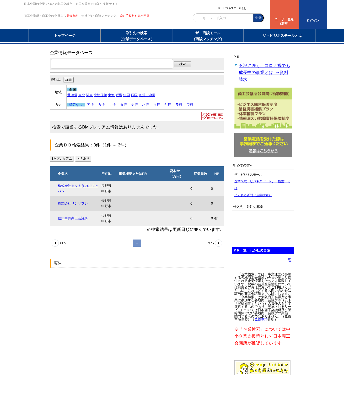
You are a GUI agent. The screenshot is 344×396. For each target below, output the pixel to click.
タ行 (123, 104)
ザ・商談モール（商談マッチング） (208, 36)
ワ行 (190, 104)
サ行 (112, 104)
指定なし (75, 104)
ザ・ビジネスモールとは (232, 8)
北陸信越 (100, 95)
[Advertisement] (85, 300)
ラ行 (179, 104)
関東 (89, 95)
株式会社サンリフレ (73, 203)
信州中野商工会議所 (73, 218)
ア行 (90, 104)
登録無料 (72, 26)
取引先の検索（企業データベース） (136, 36)
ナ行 (134, 104)
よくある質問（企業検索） (253, 195)
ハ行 (145, 104)
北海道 (72, 95)
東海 (111, 95)
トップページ (64, 35)
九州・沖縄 (147, 95)
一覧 (288, 260)
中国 (126, 95)
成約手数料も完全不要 (134, 26)
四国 (134, 95)
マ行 (156, 104)
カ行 (101, 104)
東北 (81, 95)
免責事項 (261, 319)
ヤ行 (167, 104)
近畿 (119, 95)
